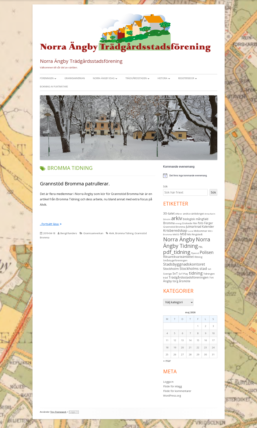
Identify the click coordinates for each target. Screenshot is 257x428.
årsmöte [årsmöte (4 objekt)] (184, 281)
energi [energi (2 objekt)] (178, 223)
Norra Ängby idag (104, 78)
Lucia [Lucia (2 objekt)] (190, 231)
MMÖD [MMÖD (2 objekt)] (176, 234)
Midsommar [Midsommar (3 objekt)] (200, 230)
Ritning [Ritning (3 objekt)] (198, 257)
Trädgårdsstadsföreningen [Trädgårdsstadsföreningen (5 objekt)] (189, 277)
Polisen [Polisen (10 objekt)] (207, 252)
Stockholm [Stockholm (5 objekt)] (171, 268)
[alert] (190, 175)
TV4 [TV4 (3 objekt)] (211, 277)
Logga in (168, 381)
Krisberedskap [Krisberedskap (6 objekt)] (175, 230)
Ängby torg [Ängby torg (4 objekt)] (170, 281)
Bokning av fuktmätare (54, 86)
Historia (162, 78)
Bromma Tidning (124, 233)
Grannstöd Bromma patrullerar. (75, 183)
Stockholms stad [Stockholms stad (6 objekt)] (193, 268)
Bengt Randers (68, 233)
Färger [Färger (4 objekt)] (208, 223)
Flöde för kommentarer (177, 391)
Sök (165, 186)
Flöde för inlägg (172, 386)
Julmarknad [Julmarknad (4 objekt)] (193, 227)
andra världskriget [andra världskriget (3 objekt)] (193, 213)
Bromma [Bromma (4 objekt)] (169, 223)
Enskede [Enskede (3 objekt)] (187, 223)
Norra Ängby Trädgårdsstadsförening (81, 61)
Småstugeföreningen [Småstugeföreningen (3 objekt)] (175, 260)
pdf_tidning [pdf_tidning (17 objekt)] (176, 252)
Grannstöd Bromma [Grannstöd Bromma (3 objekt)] (174, 226)
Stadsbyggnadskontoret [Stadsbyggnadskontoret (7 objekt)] (184, 264)
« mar (167, 361)
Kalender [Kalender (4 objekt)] (208, 227)
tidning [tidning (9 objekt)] (196, 273)
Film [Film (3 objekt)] (195, 223)
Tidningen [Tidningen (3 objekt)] (209, 273)
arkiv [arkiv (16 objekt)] (176, 218)
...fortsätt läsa (51, 224)
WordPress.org (172, 395)
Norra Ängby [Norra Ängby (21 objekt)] (179, 239)
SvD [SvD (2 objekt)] (209, 269)
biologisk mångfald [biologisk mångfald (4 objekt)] (195, 219)
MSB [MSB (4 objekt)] (183, 234)
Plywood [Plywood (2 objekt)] (195, 253)
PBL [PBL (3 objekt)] (201, 247)
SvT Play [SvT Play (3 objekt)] (183, 273)
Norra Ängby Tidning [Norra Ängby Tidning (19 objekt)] (186, 242)
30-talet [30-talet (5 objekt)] (169, 213)
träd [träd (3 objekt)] (165, 277)
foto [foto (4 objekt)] (200, 223)
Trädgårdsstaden (136, 78)
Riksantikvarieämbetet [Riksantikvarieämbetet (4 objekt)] (178, 257)
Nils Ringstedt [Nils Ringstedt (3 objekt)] (194, 234)
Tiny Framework (58, 412)
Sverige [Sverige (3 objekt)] (167, 273)
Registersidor (186, 78)
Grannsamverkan (74, 78)
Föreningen (47, 78)
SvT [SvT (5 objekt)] (175, 273)
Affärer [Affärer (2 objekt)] (178, 214)
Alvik (111, 233)
